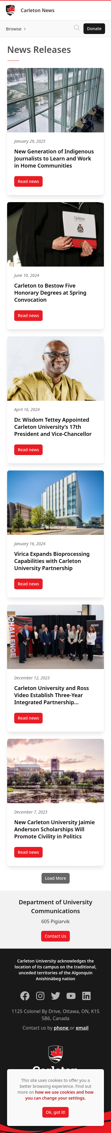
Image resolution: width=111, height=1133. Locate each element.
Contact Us (55, 936)
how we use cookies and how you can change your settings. (59, 1095)
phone (62, 1028)
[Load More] (55, 878)
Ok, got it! (55, 1112)
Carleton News (37, 10)
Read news (30, 182)
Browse (14, 29)
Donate (94, 28)
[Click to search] (77, 28)
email (82, 1028)
